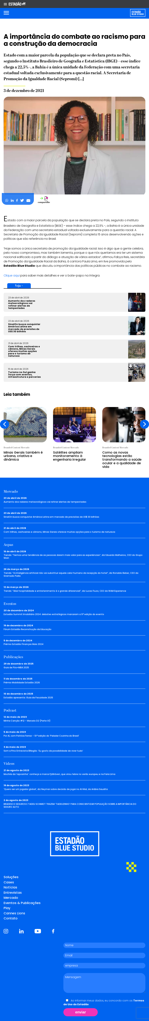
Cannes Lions (14, 913)
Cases (9, 882)
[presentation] (4, 424)
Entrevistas (13, 892)
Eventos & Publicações (22, 903)
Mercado (11, 897)
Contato (11, 918)
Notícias (10, 887)
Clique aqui (12, 275)
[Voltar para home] (137, 13)
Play (7, 908)
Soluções (11, 877)
